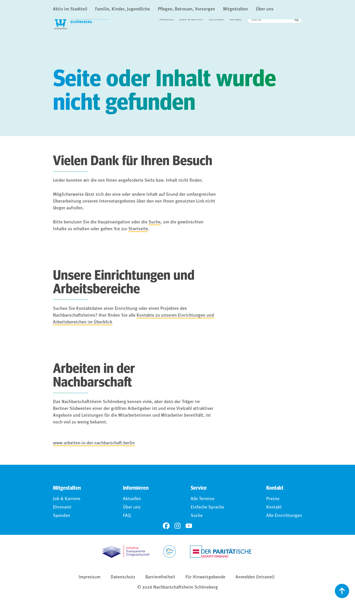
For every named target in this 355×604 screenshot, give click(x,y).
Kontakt (236, 19)
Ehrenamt (216, 19)
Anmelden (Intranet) (254, 578)
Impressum (90, 578)
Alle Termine (202, 499)
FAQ (127, 516)
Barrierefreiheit (160, 578)
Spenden (61, 516)
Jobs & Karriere (191, 19)
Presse (272, 499)
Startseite (138, 229)
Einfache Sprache (207, 508)
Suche (155, 223)
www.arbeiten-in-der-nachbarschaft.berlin (94, 444)
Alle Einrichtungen (284, 516)
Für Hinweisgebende (205, 578)
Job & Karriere (66, 499)
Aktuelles (167, 19)
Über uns (132, 508)
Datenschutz (123, 578)
